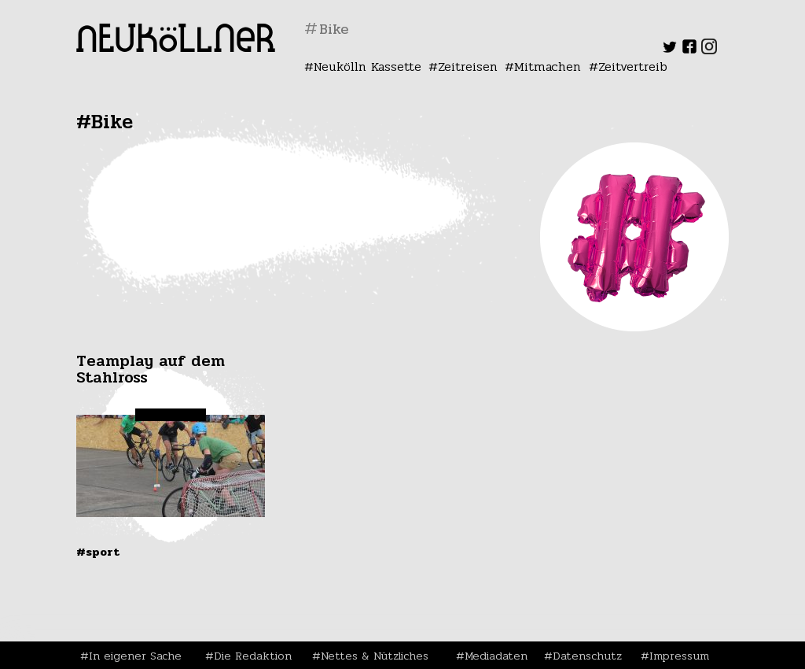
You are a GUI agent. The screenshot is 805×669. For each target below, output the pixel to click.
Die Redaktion (253, 655)
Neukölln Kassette (367, 66)
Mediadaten (496, 655)
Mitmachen (547, 66)
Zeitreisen (468, 66)
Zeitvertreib (632, 66)
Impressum (679, 655)
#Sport (97, 551)
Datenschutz (587, 655)
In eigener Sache (135, 655)
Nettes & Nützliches (374, 655)
